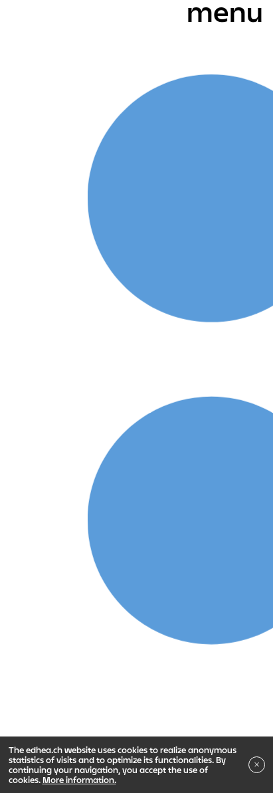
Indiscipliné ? (50, 590)
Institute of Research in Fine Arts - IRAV (160, 567)
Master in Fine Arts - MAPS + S (85, 543)
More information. (79, 779)
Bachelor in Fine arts (100, 497)
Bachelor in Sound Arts (70, 520)
